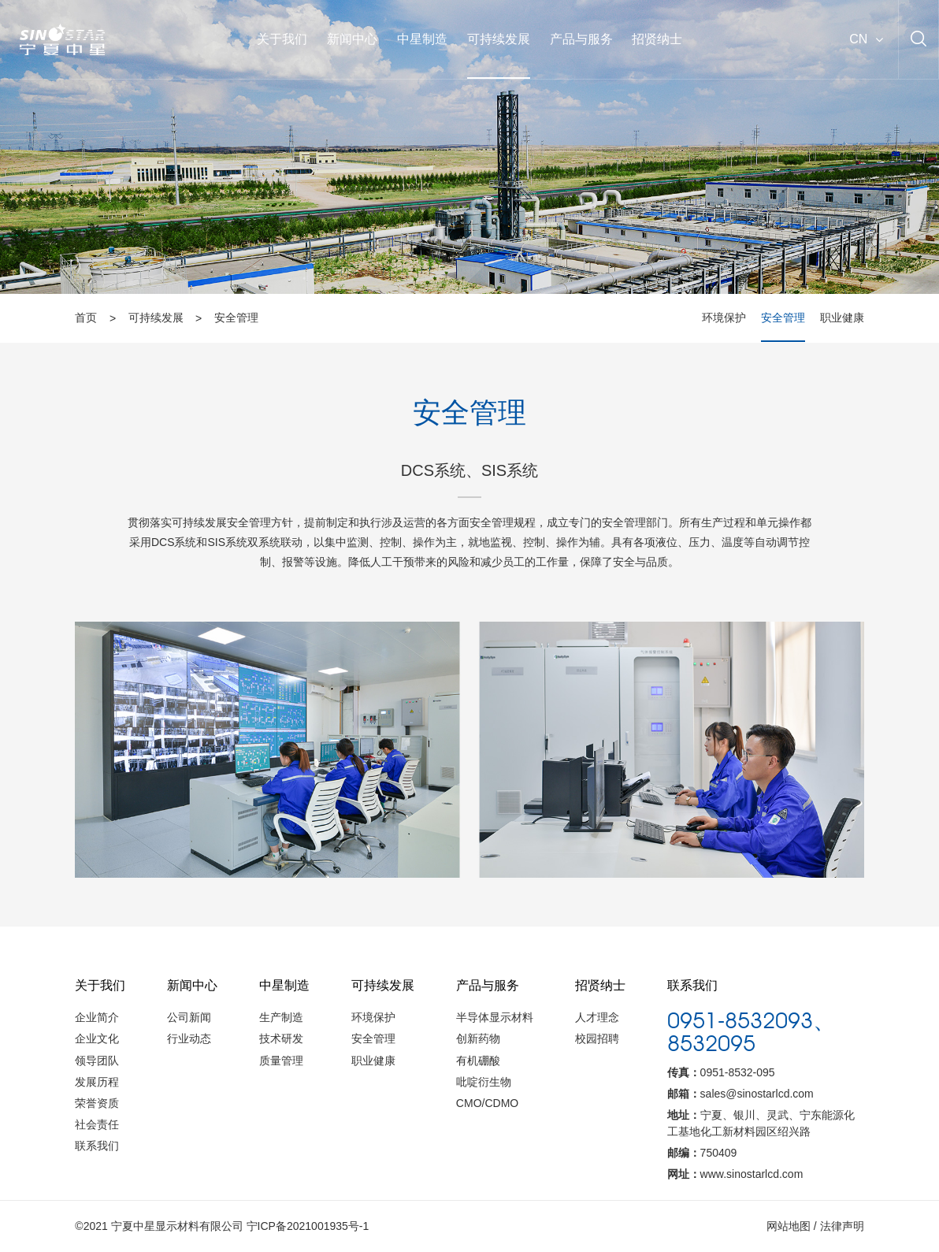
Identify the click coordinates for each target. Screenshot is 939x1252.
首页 (86, 318)
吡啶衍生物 (483, 1082)
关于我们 (282, 39)
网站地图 (788, 1226)
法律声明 (842, 1226)
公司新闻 (189, 1017)
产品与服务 (581, 39)
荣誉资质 (97, 1103)
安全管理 (236, 318)
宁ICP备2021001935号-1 (308, 1226)
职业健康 (842, 318)
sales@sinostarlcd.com (757, 1093)
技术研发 (281, 1038)
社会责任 (97, 1124)
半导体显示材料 (494, 1017)
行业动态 (189, 1038)
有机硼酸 (478, 1060)
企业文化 (97, 1038)
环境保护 (724, 318)
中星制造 (422, 39)
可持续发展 (498, 39)
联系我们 (97, 1145)
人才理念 (597, 1017)
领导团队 (97, 1060)
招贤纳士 (657, 39)
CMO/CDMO (487, 1103)
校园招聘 (597, 1038)
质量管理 (281, 1060)
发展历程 (97, 1082)
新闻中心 (352, 39)
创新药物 (478, 1038)
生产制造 (281, 1017)
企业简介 (97, 1017)
